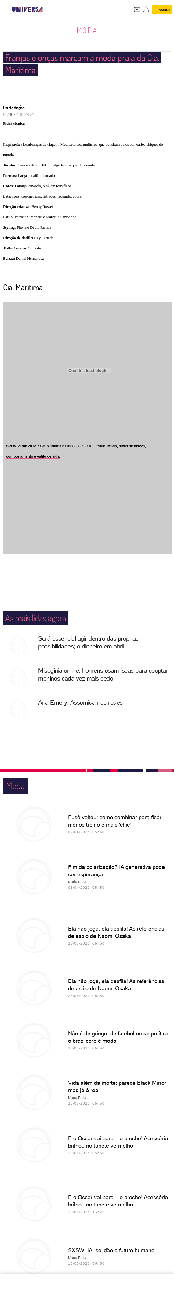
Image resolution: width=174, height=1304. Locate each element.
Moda (87, 30)
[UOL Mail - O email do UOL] (137, 9)
